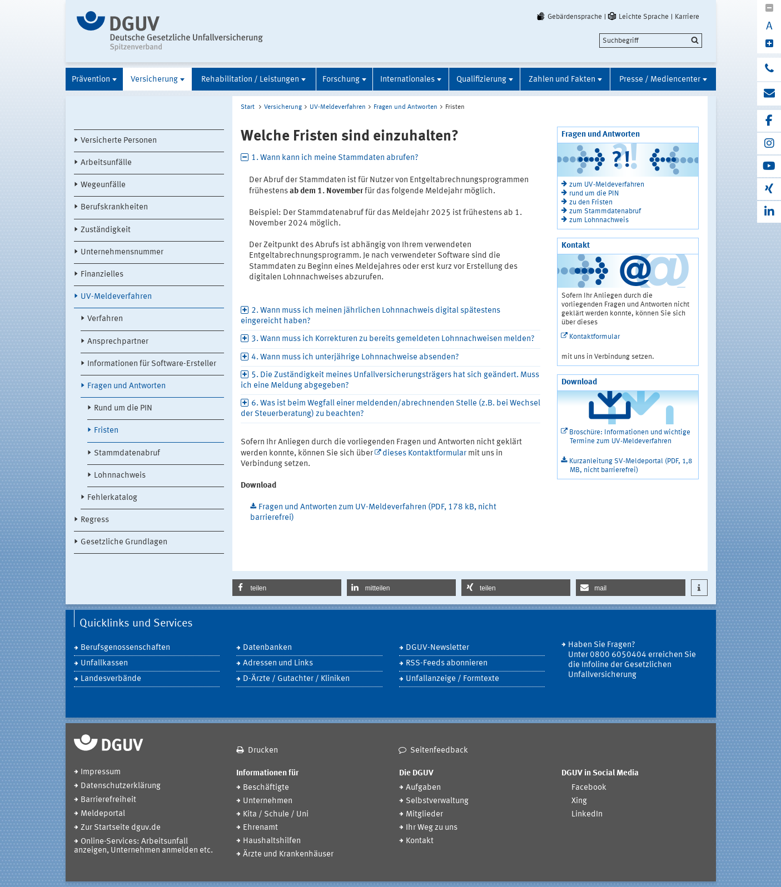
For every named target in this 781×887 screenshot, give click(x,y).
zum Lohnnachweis (599, 220)
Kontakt (420, 841)
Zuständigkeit (106, 230)
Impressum (101, 772)
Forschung (341, 80)
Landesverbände (111, 679)
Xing (579, 801)
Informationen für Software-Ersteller (151, 364)
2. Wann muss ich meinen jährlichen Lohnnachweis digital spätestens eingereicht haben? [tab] (370, 316)
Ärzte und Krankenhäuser (288, 854)
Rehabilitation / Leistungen (250, 80)
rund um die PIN (594, 193)
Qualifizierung (481, 80)
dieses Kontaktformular (424, 453)
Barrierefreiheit (108, 800)
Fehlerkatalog (112, 498)
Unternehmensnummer (122, 252)
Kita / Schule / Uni (276, 814)
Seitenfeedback (439, 750)
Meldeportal (103, 814)
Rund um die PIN (123, 408)
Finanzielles (102, 274)
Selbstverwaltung (437, 801)
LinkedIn (587, 814)
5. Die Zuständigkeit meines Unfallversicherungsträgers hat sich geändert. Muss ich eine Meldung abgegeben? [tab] (390, 380)
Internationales (407, 80)
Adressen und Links (278, 663)
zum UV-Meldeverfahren (606, 184)
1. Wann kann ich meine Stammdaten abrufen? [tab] (335, 158)
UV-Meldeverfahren (116, 297)
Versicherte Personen (119, 141)
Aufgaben (423, 788)
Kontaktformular (594, 336)
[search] (650, 40)
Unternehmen (267, 801)
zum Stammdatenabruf (605, 211)
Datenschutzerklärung (121, 786)
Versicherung (154, 80)
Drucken (263, 750)
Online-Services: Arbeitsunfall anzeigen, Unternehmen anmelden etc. (143, 846)
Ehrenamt (260, 828)
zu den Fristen (591, 202)
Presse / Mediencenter (659, 80)
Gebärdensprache (568, 16)
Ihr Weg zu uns (431, 828)
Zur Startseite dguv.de (121, 828)
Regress (95, 520)
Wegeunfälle (103, 185)
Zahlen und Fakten (562, 80)
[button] (286, 587)
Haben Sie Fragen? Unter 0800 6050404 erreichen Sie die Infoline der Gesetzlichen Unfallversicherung (632, 660)
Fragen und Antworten (126, 386)
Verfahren (105, 319)
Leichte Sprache (637, 16)
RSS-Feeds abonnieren (446, 663)
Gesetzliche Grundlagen (124, 542)
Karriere (687, 16)
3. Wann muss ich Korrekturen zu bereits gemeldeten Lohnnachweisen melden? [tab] (393, 339)
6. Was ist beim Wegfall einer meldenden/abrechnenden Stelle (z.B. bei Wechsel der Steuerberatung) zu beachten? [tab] (390, 408)
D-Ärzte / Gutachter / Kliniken (296, 679)
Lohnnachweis (120, 476)
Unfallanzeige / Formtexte (452, 679)
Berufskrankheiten (114, 207)
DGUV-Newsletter (437, 648)
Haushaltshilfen (272, 841)
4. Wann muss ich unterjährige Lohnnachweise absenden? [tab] (355, 357)
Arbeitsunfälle (106, 163)
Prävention (91, 80)
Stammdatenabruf (127, 453)
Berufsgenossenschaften (125, 648)
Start (248, 107)
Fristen (106, 431)
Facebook (588, 788)
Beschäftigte (266, 788)
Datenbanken (267, 648)
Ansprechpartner (117, 342)
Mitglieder (424, 814)
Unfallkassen (104, 663)
